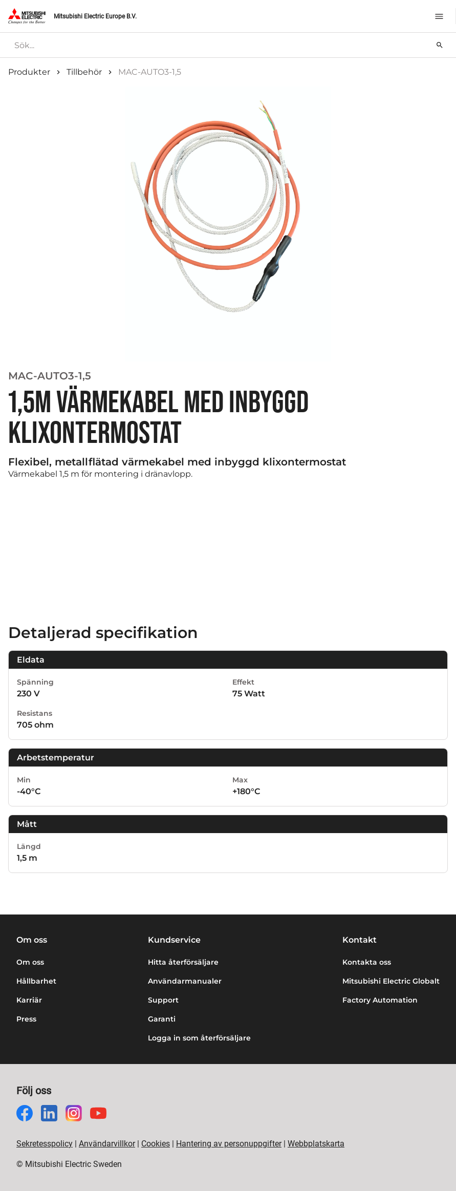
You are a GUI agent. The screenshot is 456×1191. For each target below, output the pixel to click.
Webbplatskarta (316, 1144)
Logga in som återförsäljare (199, 1038)
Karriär (29, 1000)
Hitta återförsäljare (183, 962)
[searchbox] (220, 45)
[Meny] (439, 16)
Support (163, 1000)
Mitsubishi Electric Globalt (391, 981)
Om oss (30, 962)
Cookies (155, 1144)
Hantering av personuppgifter (228, 1144)
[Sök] (439, 45)
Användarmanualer (185, 981)
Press (26, 1019)
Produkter (29, 72)
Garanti (162, 1019)
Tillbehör (84, 72)
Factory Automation (380, 1000)
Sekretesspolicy (44, 1144)
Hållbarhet (36, 981)
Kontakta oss (366, 962)
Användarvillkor (107, 1144)
